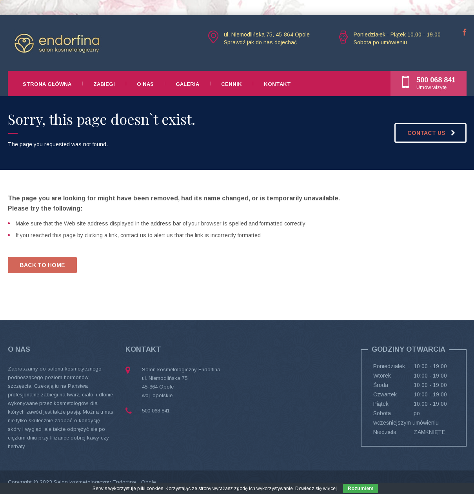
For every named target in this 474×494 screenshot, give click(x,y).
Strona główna (47, 84)
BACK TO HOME (42, 265)
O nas (145, 84)
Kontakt (277, 84)
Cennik (231, 84)
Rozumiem (360, 488)
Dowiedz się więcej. (316, 488)
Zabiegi (104, 84)
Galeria (187, 84)
